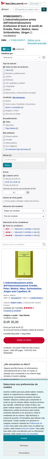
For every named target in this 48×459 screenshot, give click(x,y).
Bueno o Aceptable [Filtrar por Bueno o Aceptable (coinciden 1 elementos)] (13, 107)
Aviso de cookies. (28, 428)
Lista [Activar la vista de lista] (6, 49)
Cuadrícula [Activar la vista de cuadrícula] (18, 49)
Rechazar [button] (24, 445)
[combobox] (27, 9)
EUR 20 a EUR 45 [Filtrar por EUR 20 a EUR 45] (12, 182)
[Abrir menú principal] (6, 9)
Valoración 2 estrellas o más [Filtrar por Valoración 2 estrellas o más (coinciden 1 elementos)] (23, 229)
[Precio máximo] (20, 192)
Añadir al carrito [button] (24, 340)
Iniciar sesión (34, 4)
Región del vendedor (12, 211)
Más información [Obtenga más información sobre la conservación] (19, 97)
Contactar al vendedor (12, 311)
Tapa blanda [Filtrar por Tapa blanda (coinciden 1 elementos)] (10, 128)
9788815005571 (18, 40)
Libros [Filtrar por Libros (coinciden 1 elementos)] (8, 70)
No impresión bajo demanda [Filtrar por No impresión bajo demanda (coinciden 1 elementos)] (17, 149)
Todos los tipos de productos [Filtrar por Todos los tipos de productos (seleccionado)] (16, 67)
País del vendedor (11, 216)
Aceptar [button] (24, 438)
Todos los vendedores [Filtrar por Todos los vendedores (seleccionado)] (14, 226)
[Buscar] (44, 9)
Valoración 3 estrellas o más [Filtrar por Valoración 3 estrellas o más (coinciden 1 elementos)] (23, 232)
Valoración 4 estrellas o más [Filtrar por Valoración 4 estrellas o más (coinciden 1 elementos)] (23, 235)
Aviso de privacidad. (30, 434)
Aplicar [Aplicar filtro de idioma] (7, 165)
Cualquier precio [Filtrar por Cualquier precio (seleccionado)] (11, 176)
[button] (44, 244)
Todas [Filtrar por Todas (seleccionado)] (7, 122)
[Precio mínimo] (7, 192)
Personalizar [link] (24, 453)
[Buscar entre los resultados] (24, 244)
